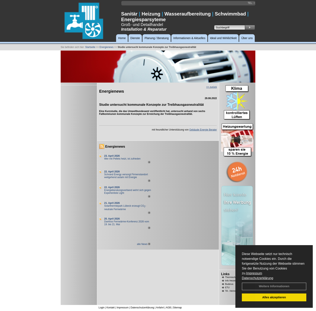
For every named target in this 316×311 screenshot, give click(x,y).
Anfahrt (160, 307)
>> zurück (211, 87)
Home (122, 38)
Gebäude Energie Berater (203, 129)
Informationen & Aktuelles (189, 38)
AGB (168, 307)
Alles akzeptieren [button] (274, 297)
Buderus (229, 284)
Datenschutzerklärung (257, 278)
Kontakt (110, 307)
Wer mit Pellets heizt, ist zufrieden (122, 158)
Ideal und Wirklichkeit (223, 38)
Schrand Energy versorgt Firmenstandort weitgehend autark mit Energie (126, 176)
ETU (227, 287)
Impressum (254, 273)
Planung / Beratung (156, 38)
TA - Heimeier (231, 291)
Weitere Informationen (274, 286)
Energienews (115, 146)
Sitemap (177, 307)
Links (225, 274)
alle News (143, 244)
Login (101, 307)
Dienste (135, 38)
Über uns (247, 38)
